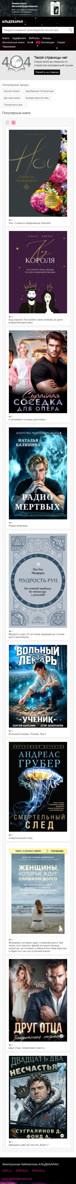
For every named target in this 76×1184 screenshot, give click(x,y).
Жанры (46, 38)
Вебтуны (34, 38)
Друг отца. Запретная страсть (27, 1048)
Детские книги (12, 98)
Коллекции (47, 42)
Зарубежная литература (39, 91)
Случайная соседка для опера (27, 419)
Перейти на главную (47, 72)
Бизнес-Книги (12, 91)
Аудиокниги (19, 38)
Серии (61, 42)
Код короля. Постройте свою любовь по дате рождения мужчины (36, 321)
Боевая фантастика (37, 98)
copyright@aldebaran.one (17, 1178)
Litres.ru (7, 1170)
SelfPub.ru (22, 1170)
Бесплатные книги (13, 42)
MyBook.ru (38, 1170)
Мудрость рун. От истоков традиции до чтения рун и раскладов (36, 635)
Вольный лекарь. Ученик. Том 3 (27, 734)
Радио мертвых (18, 525)
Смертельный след (20, 838)
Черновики (9, 46)
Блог (30, 42)
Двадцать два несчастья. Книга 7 (29, 1145)
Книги (5, 38)
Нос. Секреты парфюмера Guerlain (30, 223)
